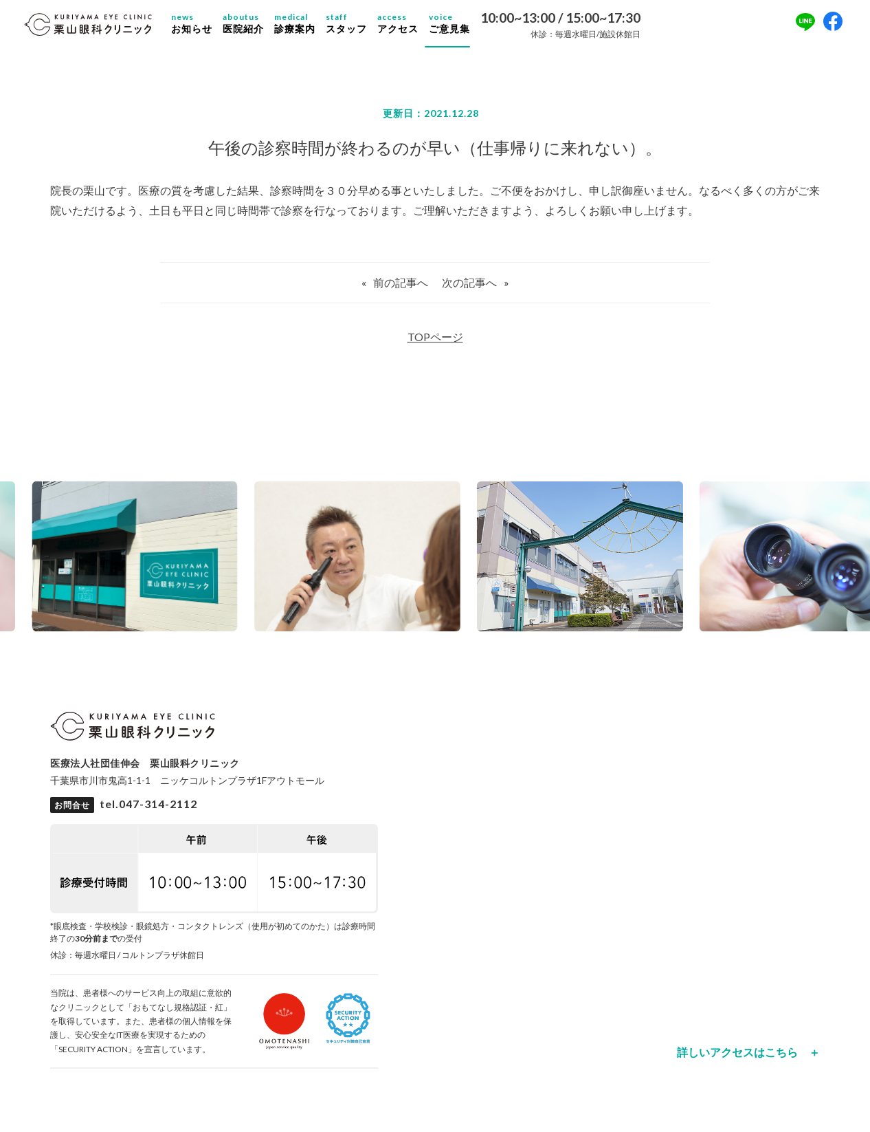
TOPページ (435, 344)
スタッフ (359, 27)
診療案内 (307, 27)
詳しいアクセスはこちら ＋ (748, 1060)
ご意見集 (462, 27)
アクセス (411, 27)
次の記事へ (469, 291)
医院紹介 (256, 27)
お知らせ (204, 27)
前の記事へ (400, 291)
